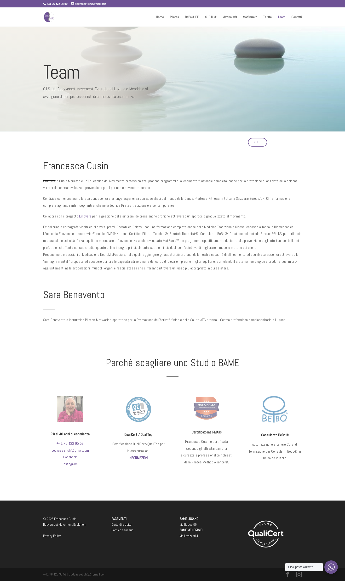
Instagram (70, 461)
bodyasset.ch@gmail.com (70, 448)
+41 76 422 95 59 (70, 442)
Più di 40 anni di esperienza (70, 434)
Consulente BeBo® (275, 434)
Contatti (296, 17)
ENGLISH (257, 142)
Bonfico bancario (122, 530)
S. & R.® (211, 17)
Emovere (85, 209)
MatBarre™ (250, 17)
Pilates (174, 17)
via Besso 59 (188, 524)
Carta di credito (121, 524)
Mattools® (230, 17)
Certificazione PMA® (206, 432)
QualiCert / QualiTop (138, 434)
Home (160, 17)
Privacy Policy (52, 536)
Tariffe (267, 17)
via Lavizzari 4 (189, 536)
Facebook (70, 455)
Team (281, 17)
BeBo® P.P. (192, 17)
